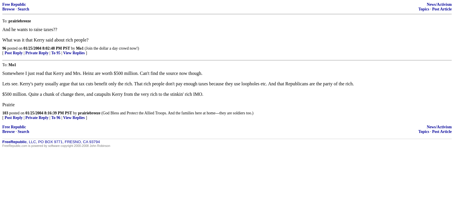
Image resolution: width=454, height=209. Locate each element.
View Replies (74, 53)
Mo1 (80, 48)
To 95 (56, 53)
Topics (423, 9)
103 (5, 113)
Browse (8, 9)
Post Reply (14, 53)
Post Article (442, 9)
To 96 (56, 118)
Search (23, 9)
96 (4, 48)
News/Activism (439, 4)
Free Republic (14, 4)
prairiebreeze (89, 113)
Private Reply (37, 53)
